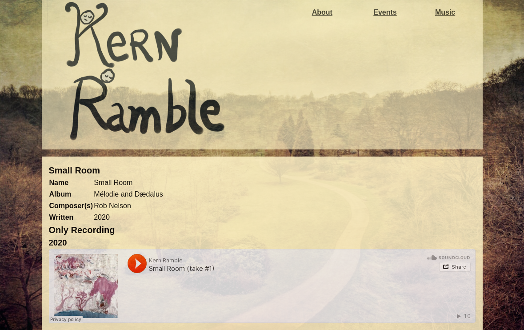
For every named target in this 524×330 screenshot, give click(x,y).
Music (445, 12)
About (322, 12)
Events (384, 12)
